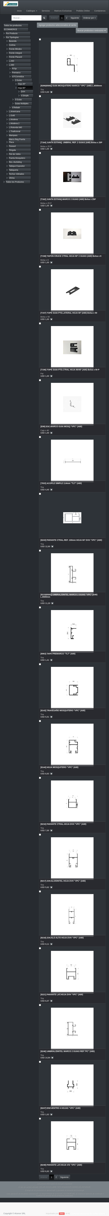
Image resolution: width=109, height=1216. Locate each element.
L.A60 (11, 61)
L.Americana (14, 111)
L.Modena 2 (14, 123)
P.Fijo (14, 68)
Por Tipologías (12, 37)
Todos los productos (13, 25)
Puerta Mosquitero (17, 158)
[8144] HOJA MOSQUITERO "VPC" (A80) (59, 767)
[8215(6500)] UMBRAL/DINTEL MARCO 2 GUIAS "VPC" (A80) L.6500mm (68, 595)
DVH (23, 91)
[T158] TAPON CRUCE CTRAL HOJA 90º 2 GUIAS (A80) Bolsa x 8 (70, 256)
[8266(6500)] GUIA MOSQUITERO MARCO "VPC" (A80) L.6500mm (71, 85)
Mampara (13, 135)
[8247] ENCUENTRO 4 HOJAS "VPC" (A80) (60, 1108)
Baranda (12, 41)
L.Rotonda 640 (15, 127)
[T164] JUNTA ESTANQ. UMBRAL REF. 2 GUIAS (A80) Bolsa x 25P (71, 142)
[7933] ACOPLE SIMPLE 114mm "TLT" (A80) (61, 483)
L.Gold (12, 115)
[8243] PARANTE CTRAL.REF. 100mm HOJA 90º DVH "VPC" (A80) (71, 540)
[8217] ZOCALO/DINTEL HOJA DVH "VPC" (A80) (63, 881)
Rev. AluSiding (15, 162)
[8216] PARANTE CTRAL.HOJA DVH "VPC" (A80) (63, 824)
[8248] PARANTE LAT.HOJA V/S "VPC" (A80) (61, 1165)
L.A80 (11, 65)
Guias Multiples (22, 103)
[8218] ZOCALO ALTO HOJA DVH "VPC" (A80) (62, 938)
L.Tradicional (14, 131)
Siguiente (75, 18)
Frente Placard (15, 57)
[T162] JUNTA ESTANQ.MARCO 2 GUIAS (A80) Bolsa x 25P (68, 199)
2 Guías (18, 80)
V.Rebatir (16, 107)
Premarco (16, 72)
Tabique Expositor (17, 166)
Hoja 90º (21, 88)
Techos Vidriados (16, 174)
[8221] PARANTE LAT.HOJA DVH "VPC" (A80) (61, 994)
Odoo (62, 1213)
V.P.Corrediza (18, 76)
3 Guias (18, 99)
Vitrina (11, 178)
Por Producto (12, 33)
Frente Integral (15, 53)
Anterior (54, 18)
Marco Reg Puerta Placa (17, 140)
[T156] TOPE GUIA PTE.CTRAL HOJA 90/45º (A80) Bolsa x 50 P (69, 370)
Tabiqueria (13, 170)
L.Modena (13, 119)
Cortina (12, 45)
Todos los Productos (15, 182)
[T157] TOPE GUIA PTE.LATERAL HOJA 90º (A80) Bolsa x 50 (68, 313)
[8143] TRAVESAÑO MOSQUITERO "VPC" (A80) (62, 710)
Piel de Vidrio (15, 154)
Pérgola (12, 150)
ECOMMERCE (10, 29)
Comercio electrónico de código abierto (88, 1213)
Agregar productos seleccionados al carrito (57, 25)
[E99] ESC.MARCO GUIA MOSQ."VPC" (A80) (61, 426)
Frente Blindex (15, 49)
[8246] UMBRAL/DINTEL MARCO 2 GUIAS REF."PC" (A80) (67, 1051)
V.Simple (25, 95)
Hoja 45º (21, 84)
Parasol (12, 146)
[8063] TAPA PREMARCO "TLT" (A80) (57, 654)
